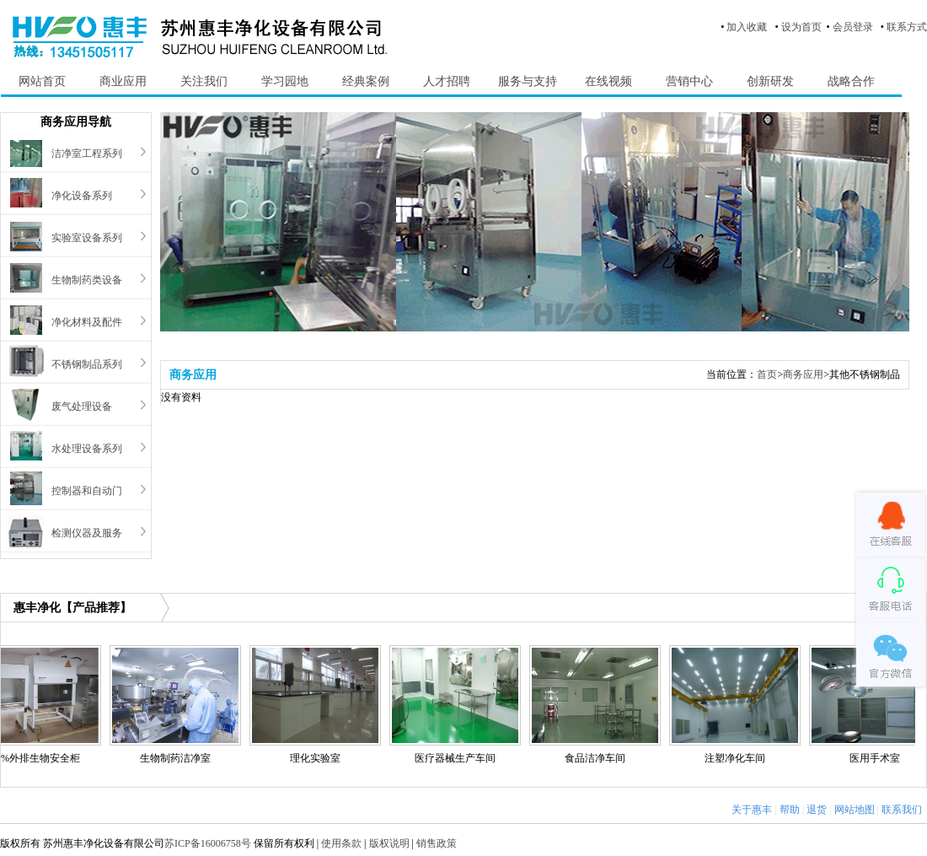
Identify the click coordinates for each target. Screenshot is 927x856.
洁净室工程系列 (86, 153)
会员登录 (853, 27)
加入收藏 (746, 27)
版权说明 (389, 843)
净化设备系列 (81, 196)
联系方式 (907, 27)
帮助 (790, 810)
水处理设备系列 (86, 449)
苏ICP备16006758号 (207, 843)
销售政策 (436, 843)
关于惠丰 (751, 810)
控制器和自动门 (86, 491)
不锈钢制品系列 (86, 364)
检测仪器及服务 (86, 533)
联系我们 (901, 810)
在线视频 (608, 81)
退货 (816, 810)
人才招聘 (446, 81)
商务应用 (803, 374)
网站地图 (854, 810)
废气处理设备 (81, 406)
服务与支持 (527, 81)
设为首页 (801, 27)
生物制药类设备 (86, 280)
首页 (767, 374)
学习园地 (284, 81)
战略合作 (851, 81)
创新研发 (770, 81)
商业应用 (123, 81)
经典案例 (365, 81)
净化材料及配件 (86, 322)
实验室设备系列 (86, 238)
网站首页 (42, 81)
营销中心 (689, 81)
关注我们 (204, 81)
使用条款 (341, 843)
